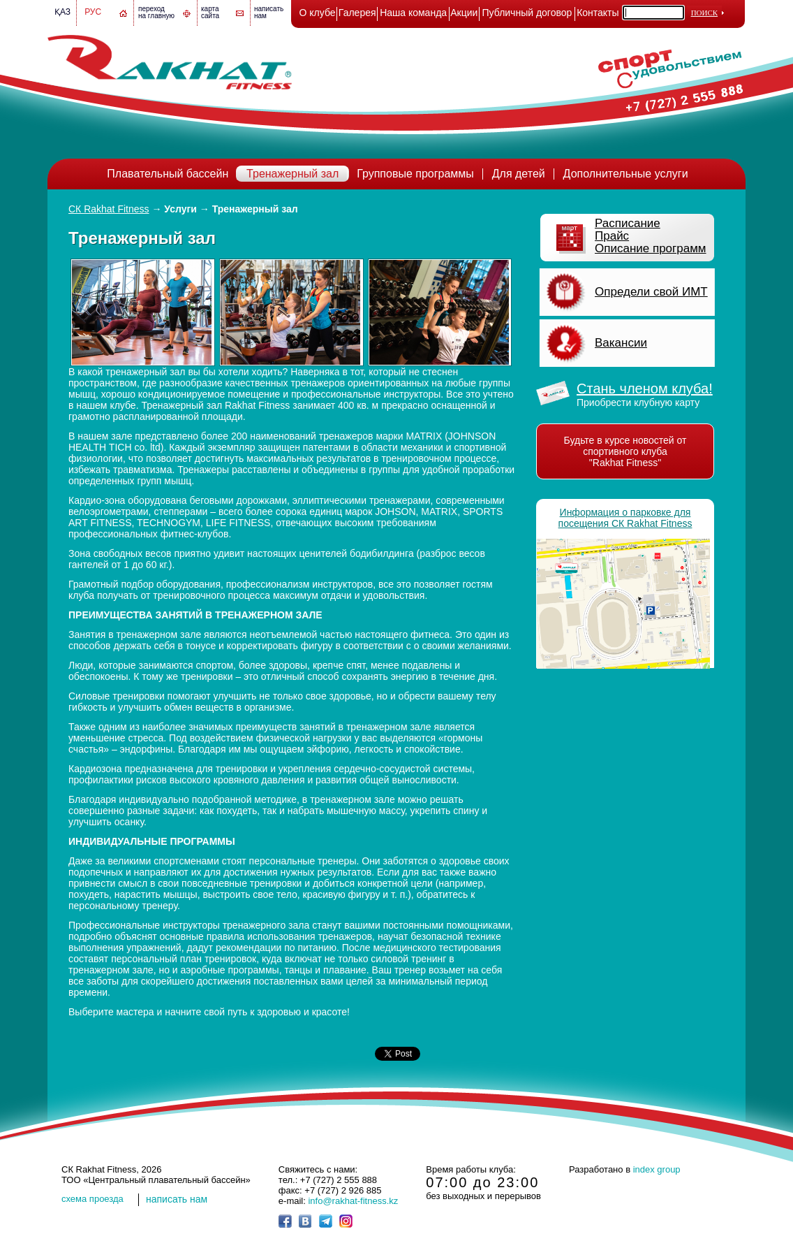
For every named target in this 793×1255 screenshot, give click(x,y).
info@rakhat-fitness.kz (353, 1201)
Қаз (62, 12)
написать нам (176, 1199)
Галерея (357, 12)
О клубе (317, 12)
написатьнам (268, 12)
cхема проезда (92, 1199)
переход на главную (156, 12)
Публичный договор (527, 12)
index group (657, 1169)
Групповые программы (415, 174)
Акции (463, 12)
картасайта (210, 12)
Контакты (597, 12)
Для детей (518, 174)
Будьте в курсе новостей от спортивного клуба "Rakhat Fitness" (625, 451)
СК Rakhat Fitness (108, 209)
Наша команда (413, 12)
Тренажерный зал (292, 174)
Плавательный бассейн (167, 174)
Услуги (180, 209)
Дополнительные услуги (625, 174)
